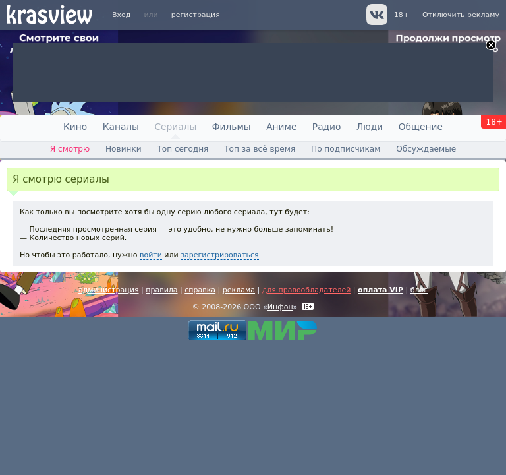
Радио (326, 126)
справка (199, 290)
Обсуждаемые (426, 149)
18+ (401, 15)
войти (151, 255)
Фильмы (231, 126)
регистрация (195, 15)
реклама (239, 290)
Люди (369, 126)
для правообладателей (306, 290)
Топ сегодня (182, 149)
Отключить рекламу (460, 15)
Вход (121, 15)
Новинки (123, 149)
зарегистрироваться (219, 255)
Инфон (280, 307)
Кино (75, 126)
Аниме (281, 126)
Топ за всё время (259, 149)
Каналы (121, 126)
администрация (108, 290)
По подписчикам (345, 149)
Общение (421, 126)
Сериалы (175, 126)
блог (419, 290)
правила (161, 290)
